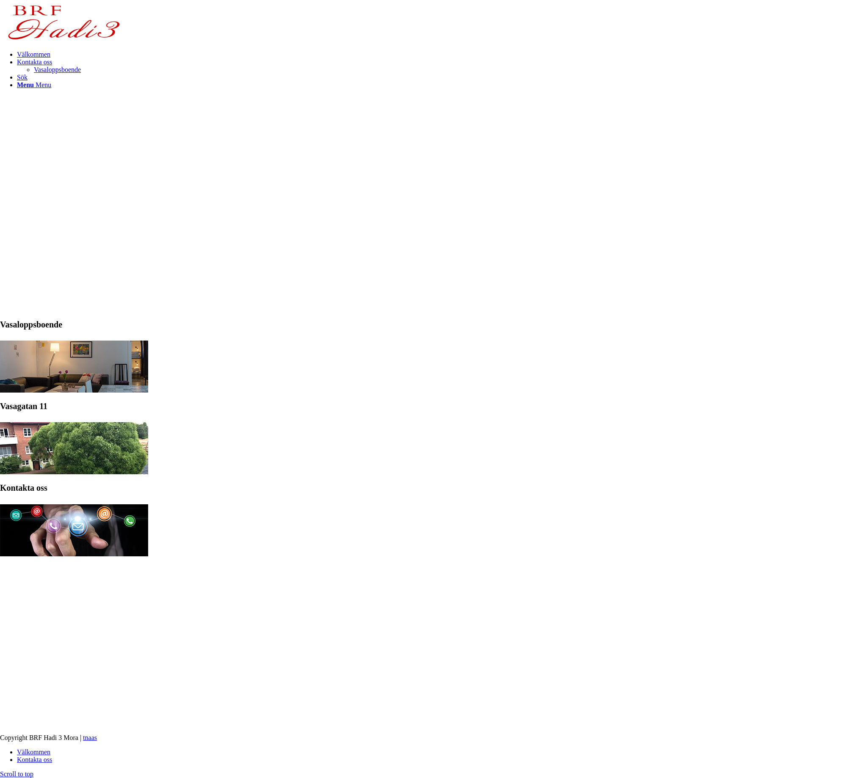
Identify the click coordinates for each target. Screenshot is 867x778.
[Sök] (22, 77)
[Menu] (34, 84)
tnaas (90, 737)
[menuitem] (442, 54)
